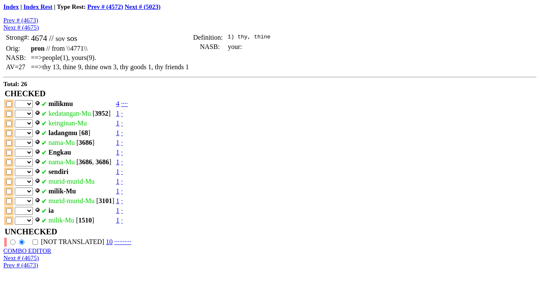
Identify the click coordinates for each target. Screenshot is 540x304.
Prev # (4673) (20, 20)
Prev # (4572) (105, 6)
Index (11, 6)
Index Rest (38, 6)
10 (109, 241)
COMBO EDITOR (27, 250)
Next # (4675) (21, 27)
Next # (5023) (142, 6)
